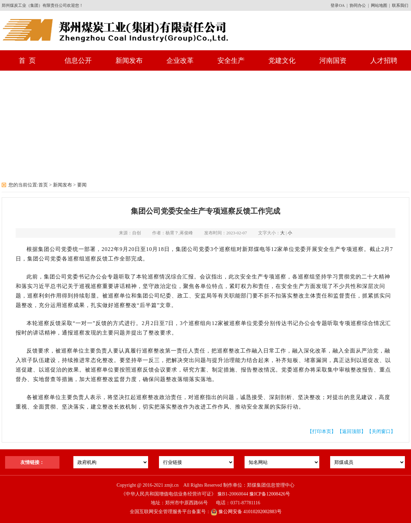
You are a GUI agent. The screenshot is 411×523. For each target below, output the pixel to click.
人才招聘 (383, 60)
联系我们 (400, 5)
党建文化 (282, 60)
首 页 (27, 60)
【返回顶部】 (351, 431)
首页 (43, 184)
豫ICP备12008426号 (269, 494)
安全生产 (231, 60)
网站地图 (379, 5)
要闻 (82, 184)
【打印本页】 (321, 431)
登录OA (337, 5)
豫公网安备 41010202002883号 (246, 511)
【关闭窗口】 (381, 431)
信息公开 (78, 60)
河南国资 (332, 60)
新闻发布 (129, 60)
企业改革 (180, 60)
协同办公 (358, 5)
